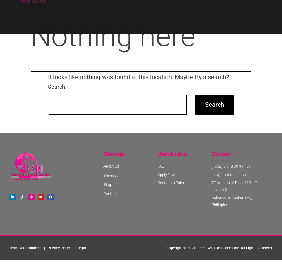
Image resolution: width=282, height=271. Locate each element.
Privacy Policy (59, 259)
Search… (58, 98)
